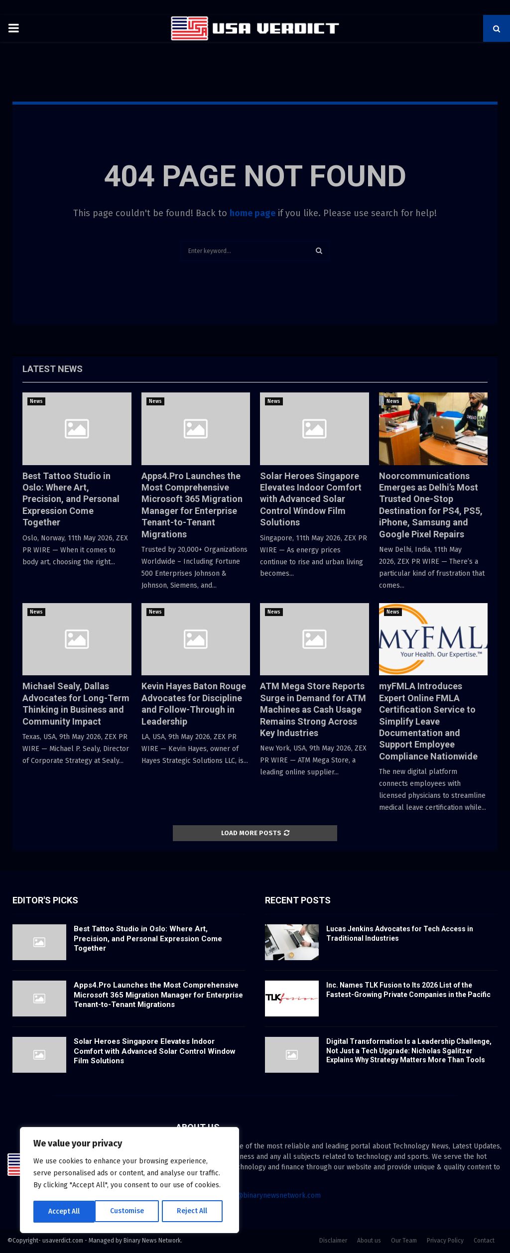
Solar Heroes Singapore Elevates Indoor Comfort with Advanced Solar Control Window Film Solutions (311, 499)
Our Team (404, 1240)
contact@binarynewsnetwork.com (267, 1195)
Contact (484, 1240)
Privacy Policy (445, 1240)
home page (252, 213)
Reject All (130, 1211)
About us (369, 1240)
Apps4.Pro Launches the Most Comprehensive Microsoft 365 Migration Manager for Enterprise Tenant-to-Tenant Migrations (158, 995)
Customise (65, 1211)
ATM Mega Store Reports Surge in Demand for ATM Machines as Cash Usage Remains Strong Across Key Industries (313, 709)
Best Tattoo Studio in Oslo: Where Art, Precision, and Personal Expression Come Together (71, 499)
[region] (129, 1180)
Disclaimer (333, 1240)
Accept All (195, 1211)
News (36, 401)
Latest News (52, 369)
